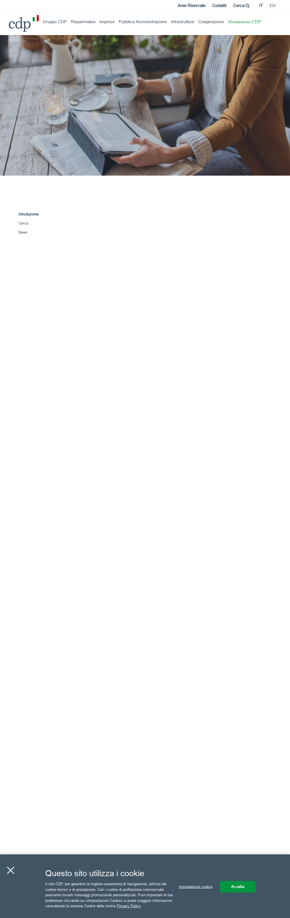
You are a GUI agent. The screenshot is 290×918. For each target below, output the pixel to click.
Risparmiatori (83, 21)
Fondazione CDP (244, 22)
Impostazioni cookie (195, 886)
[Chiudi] (10, 870)
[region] (145, 886)
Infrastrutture (182, 21)
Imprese (107, 21)
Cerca (241, 5)
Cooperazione (211, 21)
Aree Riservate (191, 5)
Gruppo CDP (55, 21)
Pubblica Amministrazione (143, 21)
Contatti (219, 5)
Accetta (237, 886)
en (273, 5)
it (261, 5)
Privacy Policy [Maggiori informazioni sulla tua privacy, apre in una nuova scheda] (129, 906)
